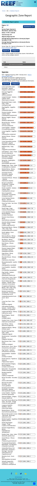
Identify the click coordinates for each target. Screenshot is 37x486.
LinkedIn (26, 474)
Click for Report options (12, 22)
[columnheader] (5, 62)
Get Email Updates (18, 477)
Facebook (11, 474)
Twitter (21, 474)
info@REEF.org (27, 479)
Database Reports (14, 11)
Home (3, 11)
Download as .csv (29, 26)
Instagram (16, 474)
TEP (7, 25)
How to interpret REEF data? (9, 48)
